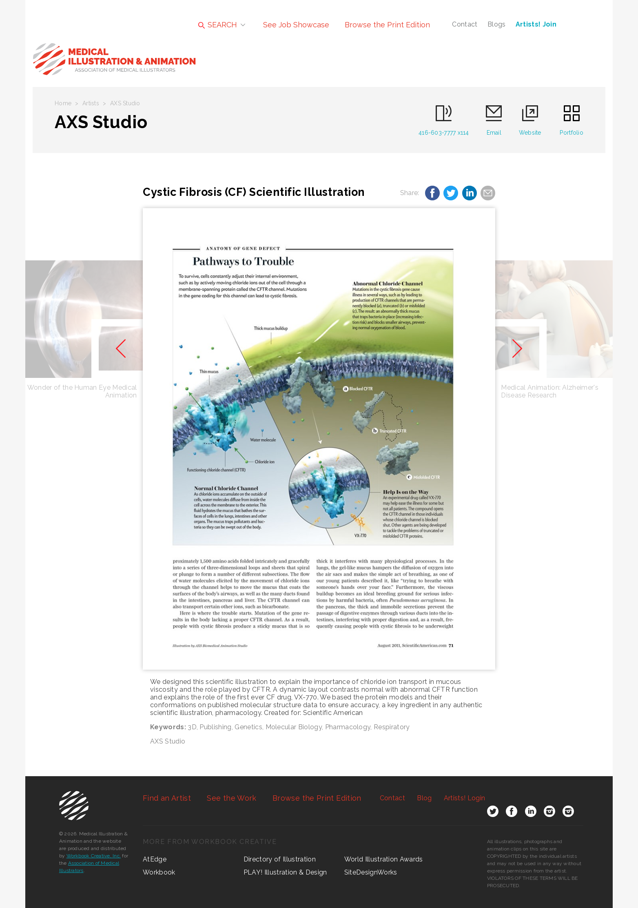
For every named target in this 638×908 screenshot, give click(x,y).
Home (63, 103)
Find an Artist (167, 798)
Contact (464, 24)
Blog (424, 798)
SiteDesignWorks (370, 872)
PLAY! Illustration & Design (285, 872)
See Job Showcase (296, 24)
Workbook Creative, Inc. (93, 856)
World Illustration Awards (383, 859)
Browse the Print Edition (387, 24)
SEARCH (217, 24)
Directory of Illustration (280, 859)
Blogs (496, 24)
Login (464, 798)
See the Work (231, 798)
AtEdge (154, 859)
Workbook (159, 872)
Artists (90, 103)
